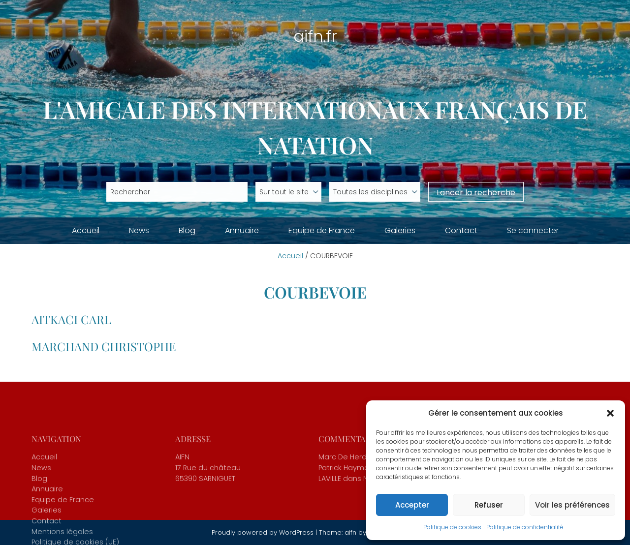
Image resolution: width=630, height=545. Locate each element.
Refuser (488, 505)
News (139, 230)
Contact (461, 230)
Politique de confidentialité (525, 527)
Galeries (399, 230)
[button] (610, 413)
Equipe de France (321, 230)
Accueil (85, 230)
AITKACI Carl (71, 319)
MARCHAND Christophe (104, 346)
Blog (187, 230)
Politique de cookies (452, 527)
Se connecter (533, 230)
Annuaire (242, 230)
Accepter (412, 505)
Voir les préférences (572, 505)
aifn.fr (315, 36)
